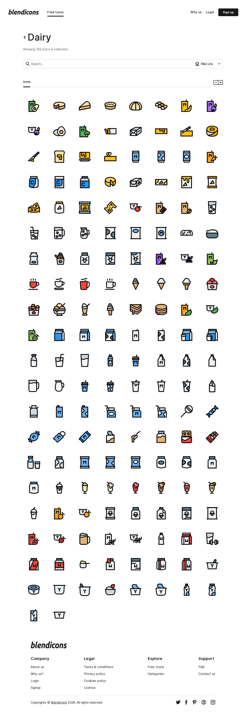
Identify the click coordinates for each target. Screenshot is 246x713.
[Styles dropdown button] (207, 63)
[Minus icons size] (216, 82)
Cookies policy (95, 681)
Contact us (207, 674)
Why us (196, 12)
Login (210, 12)
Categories (156, 674)
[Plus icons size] (220, 82)
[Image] (34, 106)
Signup (36, 688)
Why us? (37, 674)
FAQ (202, 667)
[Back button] (24, 37)
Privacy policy (94, 674)
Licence (90, 688)
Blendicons (59, 702)
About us (37, 667)
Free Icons (55, 12)
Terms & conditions (98, 667)
